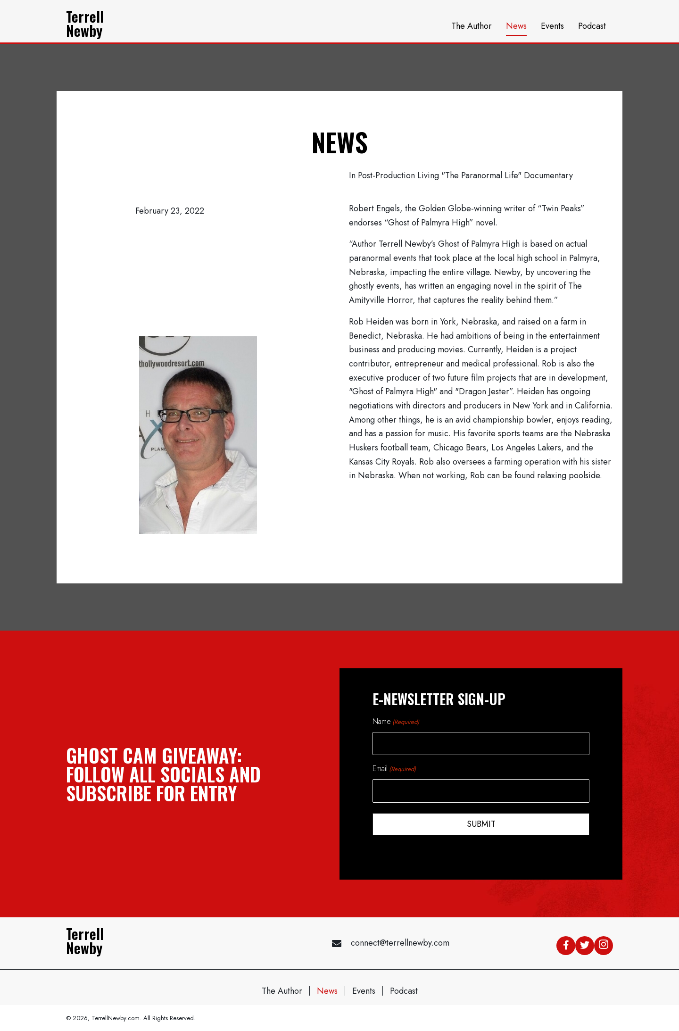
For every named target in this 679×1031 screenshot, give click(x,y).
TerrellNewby (85, 23)
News (327, 988)
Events (363, 988)
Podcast (404, 988)
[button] (565, 943)
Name (396, 721)
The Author (282, 988)
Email (394, 767)
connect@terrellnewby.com (400, 941)
